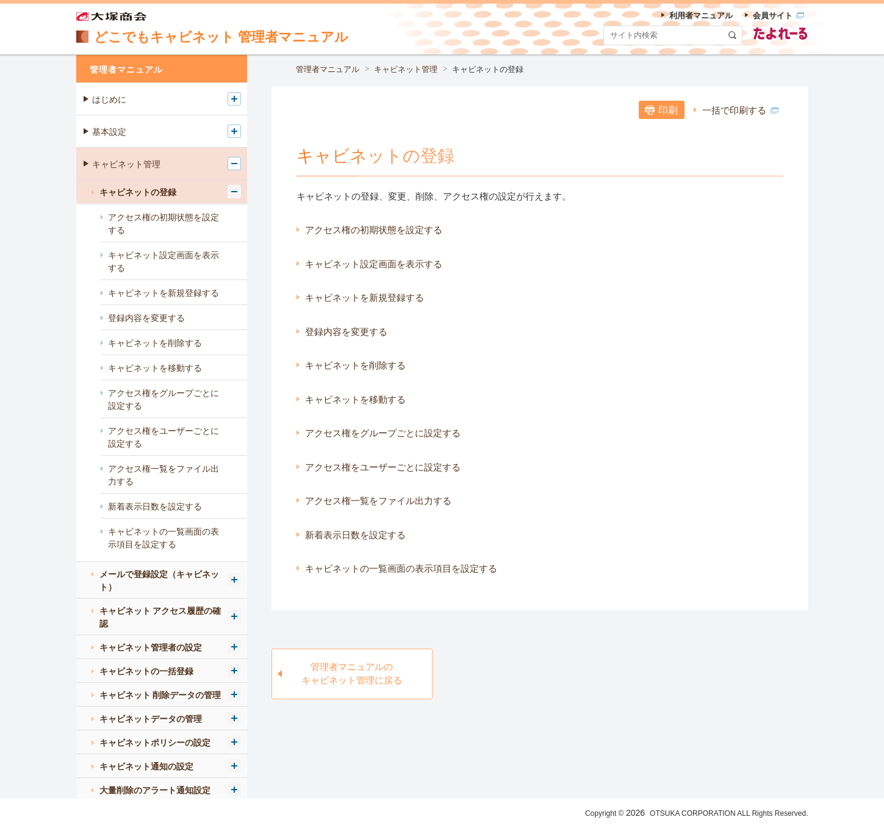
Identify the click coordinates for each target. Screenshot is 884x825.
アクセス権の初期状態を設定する (373, 230)
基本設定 (109, 132)
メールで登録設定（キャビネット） (159, 580)
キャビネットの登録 (487, 69)
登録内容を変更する (346, 331)
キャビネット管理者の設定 (150, 647)
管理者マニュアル (327, 69)
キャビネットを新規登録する (364, 297)
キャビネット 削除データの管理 (160, 695)
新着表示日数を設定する (355, 535)
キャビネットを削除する (355, 365)
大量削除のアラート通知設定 (154, 790)
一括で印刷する (740, 110)
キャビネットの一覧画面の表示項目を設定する (401, 568)
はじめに (109, 99)
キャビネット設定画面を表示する (373, 264)
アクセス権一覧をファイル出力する (378, 500)
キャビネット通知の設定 (146, 766)
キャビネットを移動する (355, 399)
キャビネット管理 (405, 69)
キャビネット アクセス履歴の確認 (160, 617)
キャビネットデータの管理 (150, 719)
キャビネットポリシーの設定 (154, 743)
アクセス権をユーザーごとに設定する (383, 467)
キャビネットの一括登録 (146, 671)
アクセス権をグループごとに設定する (383, 433)
